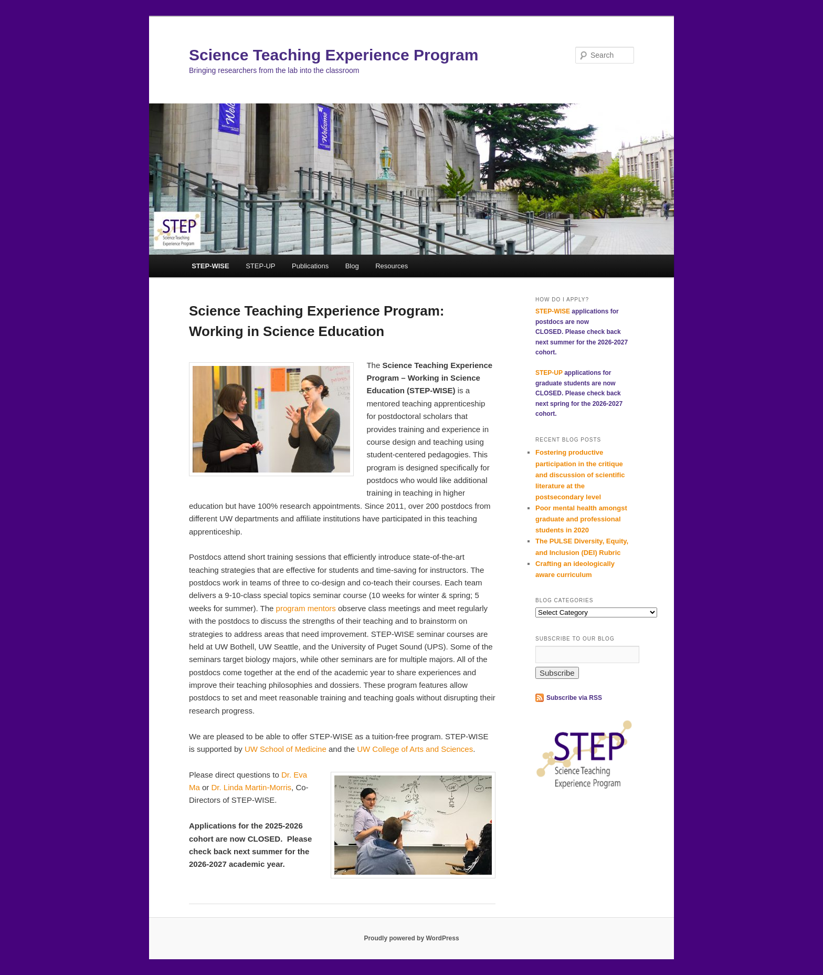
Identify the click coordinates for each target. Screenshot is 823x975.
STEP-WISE (210, 266)
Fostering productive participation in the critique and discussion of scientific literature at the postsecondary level (580, 474)
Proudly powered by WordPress (411, 938)
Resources (391, 266)
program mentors (307, 608)
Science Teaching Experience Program (333, 55)
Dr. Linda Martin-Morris (252, 787)
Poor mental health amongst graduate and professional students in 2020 (581, 519)
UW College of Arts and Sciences (415, 749)
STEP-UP (260, 266)
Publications (310, 266)
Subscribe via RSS (574, 697)
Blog (352, 266)
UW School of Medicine (285, 749)
